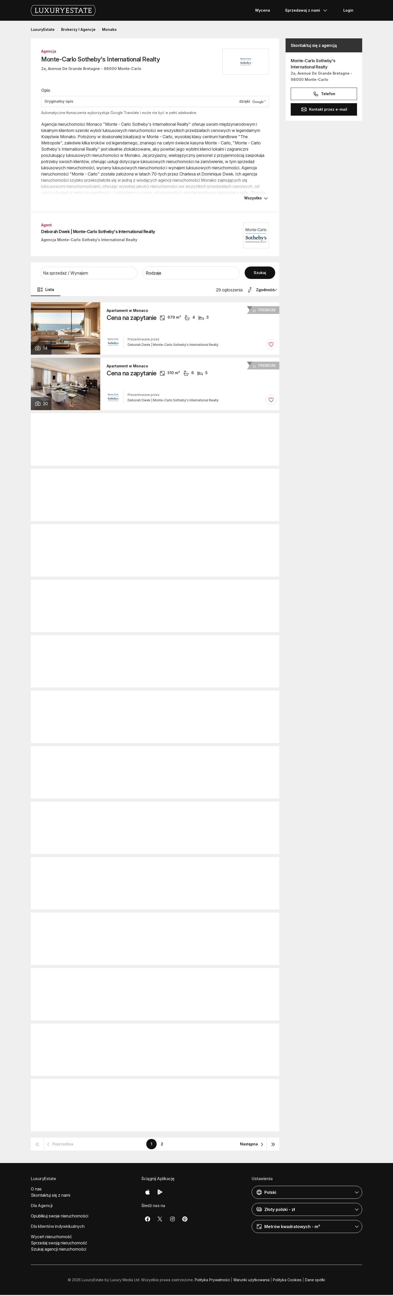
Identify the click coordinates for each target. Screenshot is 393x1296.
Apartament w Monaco (127, 312)
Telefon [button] (324, 94)
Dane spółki (315, 1281)
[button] (88, 274)
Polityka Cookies (287, 1281)
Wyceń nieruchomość (51, 1237)
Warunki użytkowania (251, 1281)
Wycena (262, 10)
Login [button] (348, 10)
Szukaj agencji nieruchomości (58, 1250)
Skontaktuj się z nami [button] (50, 1196)
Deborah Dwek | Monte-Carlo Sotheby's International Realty (98, 232)
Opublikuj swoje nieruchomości (59, 1217)
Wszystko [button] (253, 199)
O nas (36, 1190)
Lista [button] (45, 291)
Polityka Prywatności (212, 1281)
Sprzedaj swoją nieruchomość (59, 1243)
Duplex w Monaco (123, 755)
